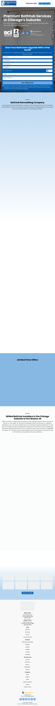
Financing (27, 632)
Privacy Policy (25, 88)
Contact (27, 634)
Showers (28, 647)
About (27, 674)
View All (27, 669)
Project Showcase (27, 682)
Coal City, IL (27, 662)
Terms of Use (19, 88)
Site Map (30, 702)
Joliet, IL (27, 664)
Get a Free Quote (44, 3)
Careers (27, 684)
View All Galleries (27, 593)
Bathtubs (27, 644)
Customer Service (27, 637)
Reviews (27, 677)
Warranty (27, 629)
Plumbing (27, 654)
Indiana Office (27, 620)
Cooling (27, 652)
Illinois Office (27, 613)
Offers (27, 679)
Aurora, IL (27, 659)
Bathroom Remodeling (27, 642)
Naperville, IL (27, 667)
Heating (27, 649)
